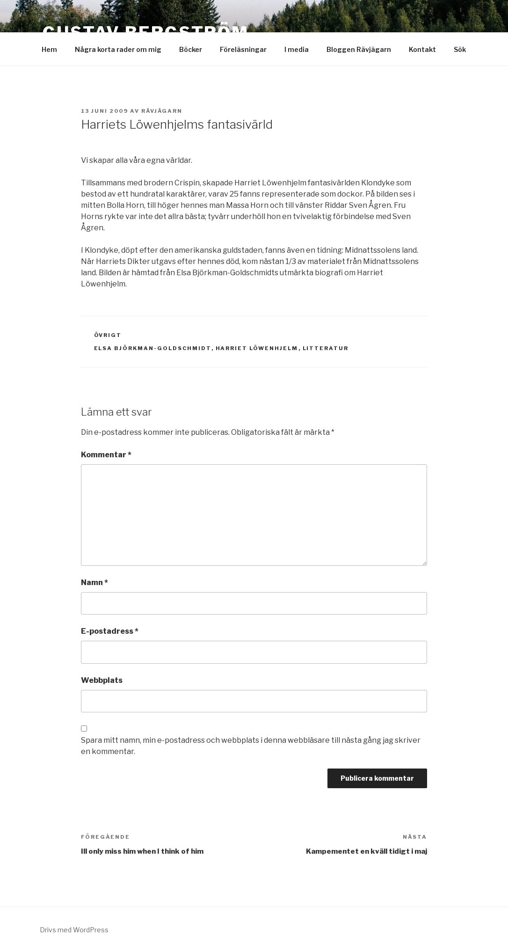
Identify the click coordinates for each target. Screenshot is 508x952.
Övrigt (108, 335)
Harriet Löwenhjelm (257, 348)
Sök (460, 49)
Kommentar (106, 454)
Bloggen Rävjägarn (359, 49)
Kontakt (422, 49)
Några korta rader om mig (118, 49)
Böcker (190, 49)
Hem (49, 49)
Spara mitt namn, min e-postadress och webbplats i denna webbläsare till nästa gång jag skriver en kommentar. (251, 746)
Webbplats (102, 680)
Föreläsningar (243, 49)
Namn (94, 582)
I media (296, 49)
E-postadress (109, 631)
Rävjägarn (161, 111)
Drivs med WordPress (74, 930)
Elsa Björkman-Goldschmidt (152, 348)
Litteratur (326, 348)
